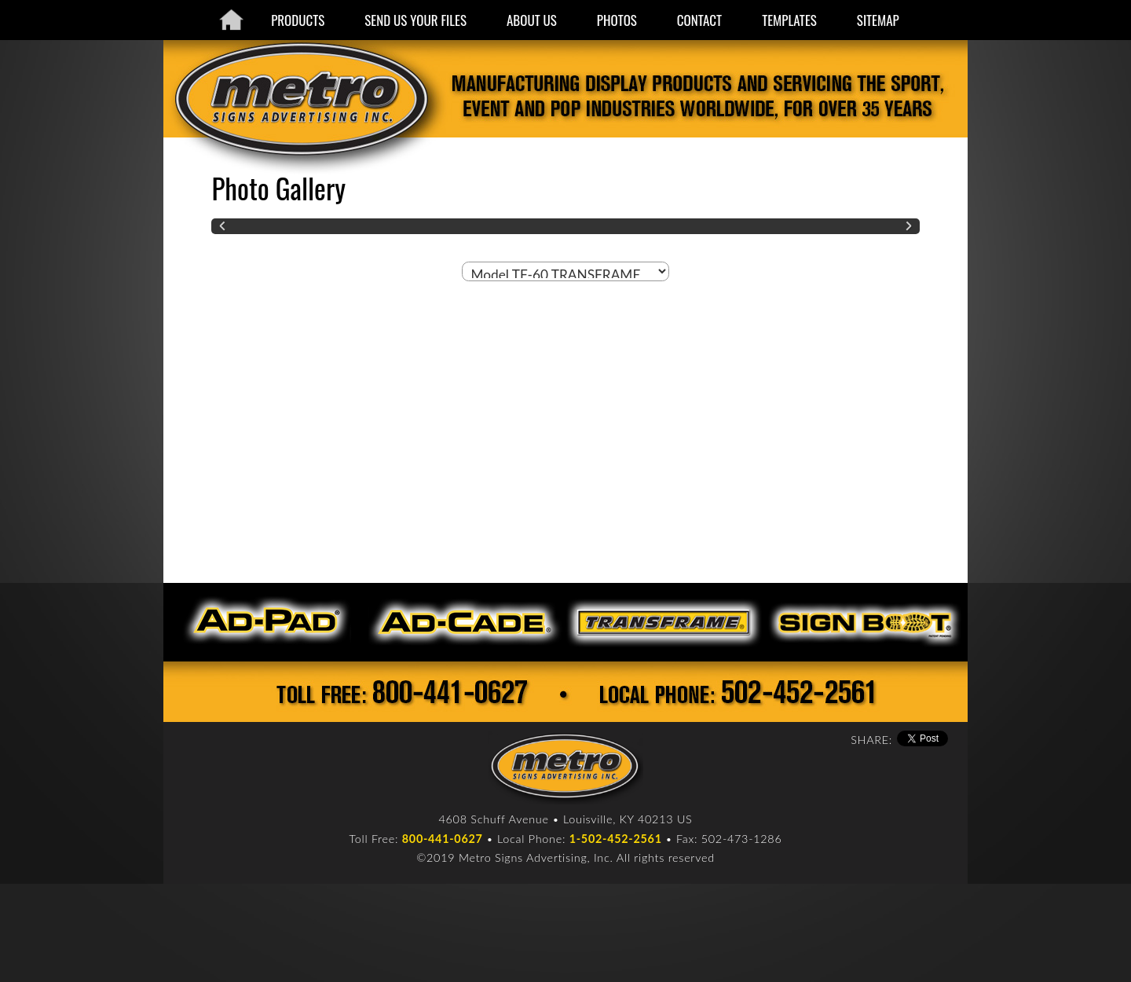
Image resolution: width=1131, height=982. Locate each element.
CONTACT (699, 20)
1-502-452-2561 (615, 838)
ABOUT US (532, 20)
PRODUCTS (297, 20)
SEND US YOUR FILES (415, 20)
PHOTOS (617, 20)
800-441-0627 (442, 838)
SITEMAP (878, 20)
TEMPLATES (789, 20)
